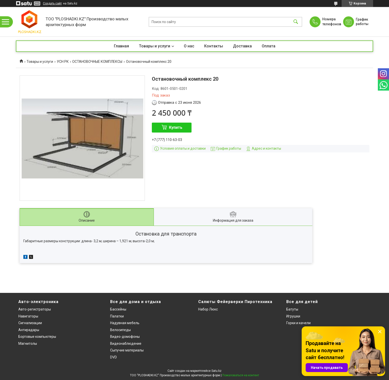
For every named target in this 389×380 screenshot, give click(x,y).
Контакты (213, 46)
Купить (175, 127)
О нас (189, 46)
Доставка (242, 46)
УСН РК (63, 62)
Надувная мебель (124, 323)
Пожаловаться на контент (240, 375)
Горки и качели (298, 323)
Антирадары (28, 330)
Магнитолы (27, 343)
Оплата (268, 46)
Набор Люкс (208, 309)
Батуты (292, 309)
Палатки (117, 316)
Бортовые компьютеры (37, 337)
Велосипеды (120, 330)
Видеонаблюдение (125, 343)
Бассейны (118, 309)
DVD (113, 357)
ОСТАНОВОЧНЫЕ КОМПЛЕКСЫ (97, 62)
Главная (121, 46)
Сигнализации (30, 323)
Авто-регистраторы (34, 309)
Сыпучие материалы (127, 350)
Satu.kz (216, 371)
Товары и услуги (154, 46)
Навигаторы (28, 316)
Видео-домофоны (125, 337)
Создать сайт (52, 3)
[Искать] (296, 21)
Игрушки (293, 316)
